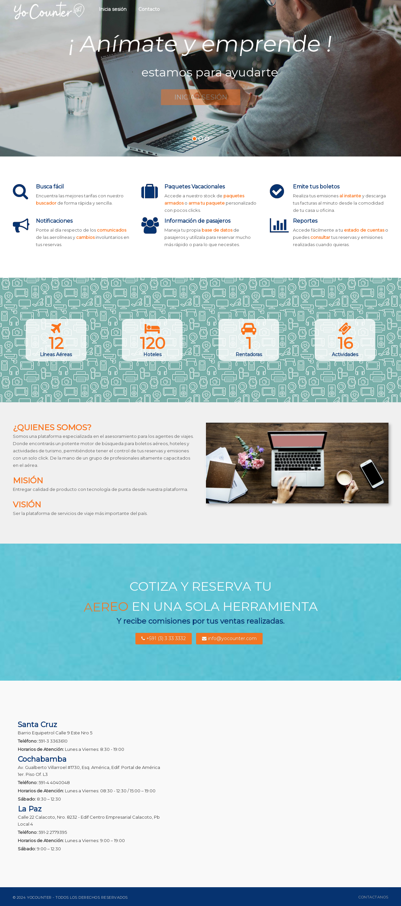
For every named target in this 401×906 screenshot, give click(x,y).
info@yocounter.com (229, 638)
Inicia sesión (113, 9)
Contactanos (373, 897)
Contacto (149, 9)
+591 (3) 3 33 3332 (163, 638)
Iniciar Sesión (200, 97)
